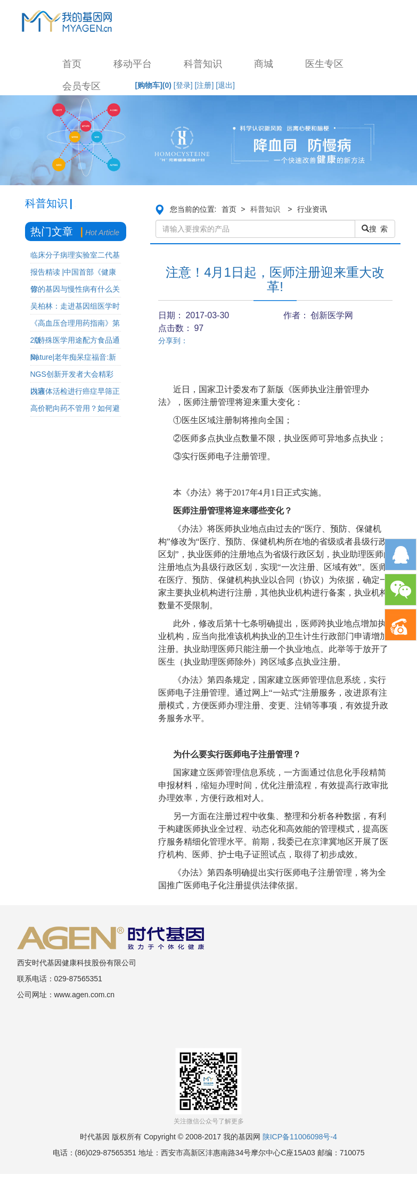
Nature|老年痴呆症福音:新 (73, 357)
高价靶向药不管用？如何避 (75, 408)
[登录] (183, 85)
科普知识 (203, 64)
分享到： (173, 340)
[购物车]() (153, 85)
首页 (71, 64)
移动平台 (132, 64)
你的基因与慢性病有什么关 (75, 289)
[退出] (225, 85)
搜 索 (375, 229)
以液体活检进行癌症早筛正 (75, 391)
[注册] (204, 85)
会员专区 (81, 86)
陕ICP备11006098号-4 (300, 1136)
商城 (263, 64)
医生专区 (324, 64)
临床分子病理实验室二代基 (75, 255)
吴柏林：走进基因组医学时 (75, 306)
